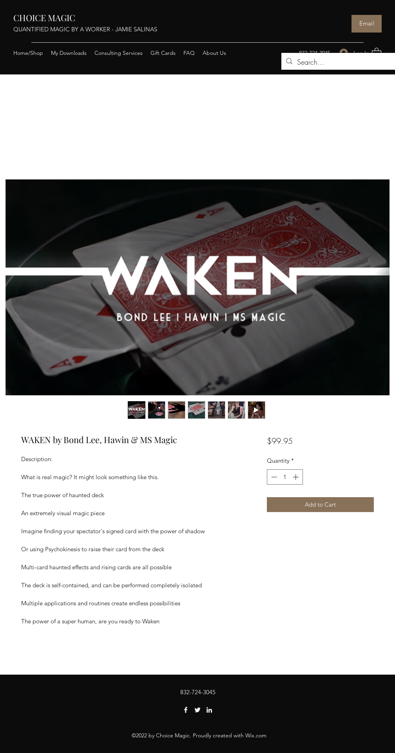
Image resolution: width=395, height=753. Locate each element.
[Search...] (340, 62)
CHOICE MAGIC (44, 18)
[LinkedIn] (209, 710)
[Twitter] (197, 710)
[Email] (367, 24)
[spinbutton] (284, 477)
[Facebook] (186, 710)
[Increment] (296, 477)
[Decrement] (273, 477)
